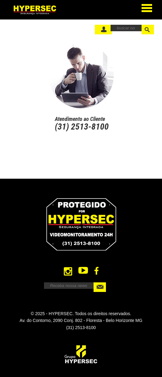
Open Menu (147, 7)
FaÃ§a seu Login (103, 29)
